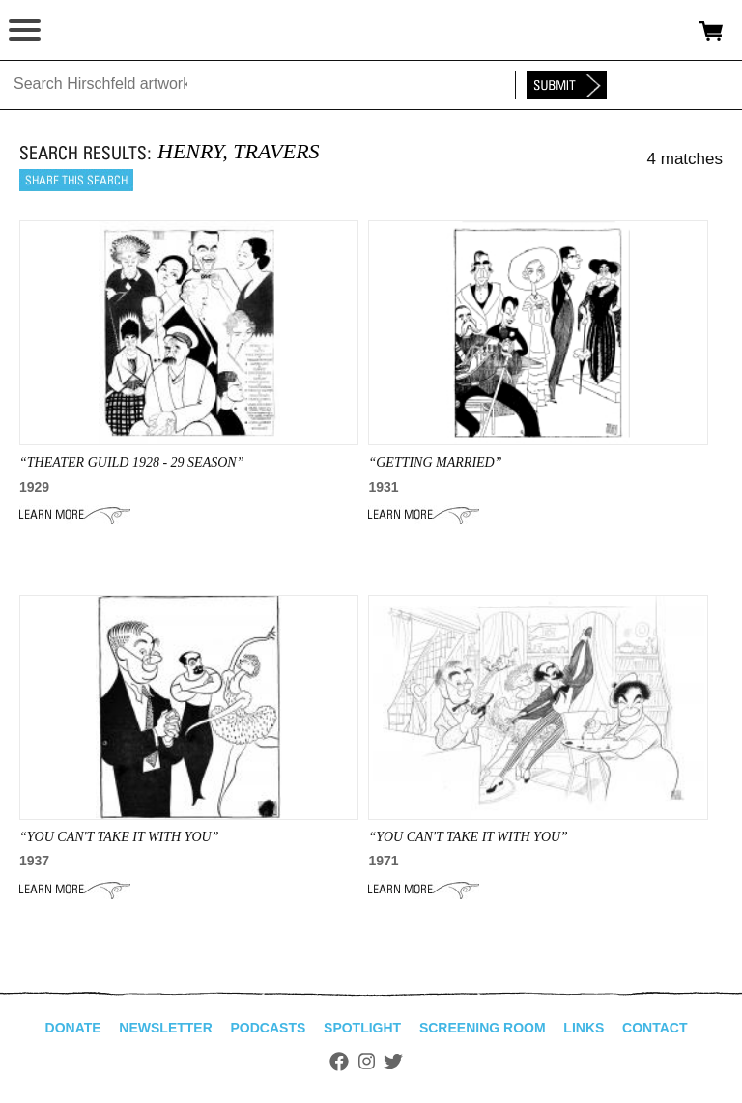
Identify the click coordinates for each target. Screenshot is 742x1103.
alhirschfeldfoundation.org (82, 30)
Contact (654, 1027)
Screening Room (482, 1027)
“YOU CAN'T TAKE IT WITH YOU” (118, 837)
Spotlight (362, 1027)
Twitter (393, 1061)
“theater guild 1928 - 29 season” (131, 462)
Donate (73, 1027)
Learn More (74, 514)
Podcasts (268, 1027)
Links (583, 1027)
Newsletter (165, 1027)
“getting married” (434, 462)
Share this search (76, 180)
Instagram (366, 1061)
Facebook (339, 1061)
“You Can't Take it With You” (467, 837)
